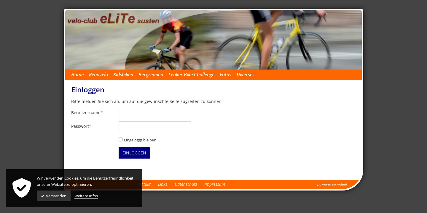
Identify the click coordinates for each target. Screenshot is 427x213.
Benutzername (87, 113)
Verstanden (53, 196)
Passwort (81, 126)
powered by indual (332, 184)
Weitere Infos (86, 196)
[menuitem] (80, 75)
